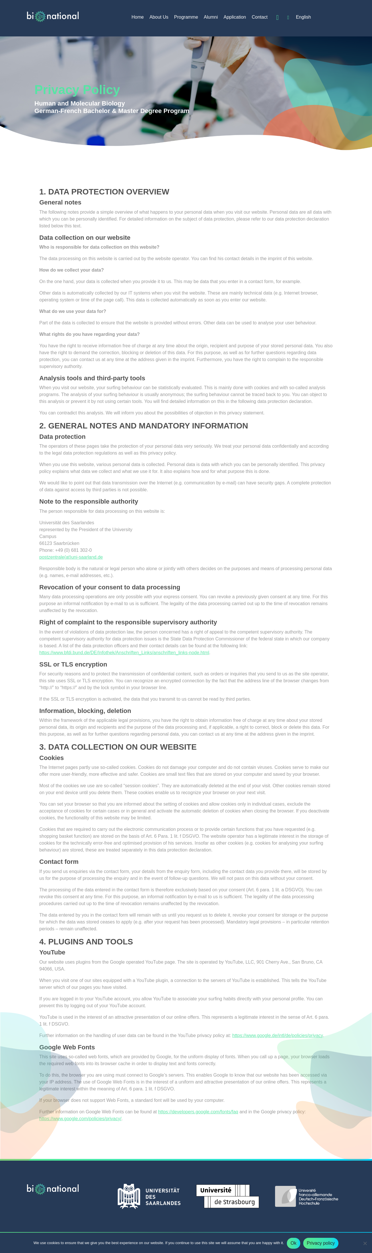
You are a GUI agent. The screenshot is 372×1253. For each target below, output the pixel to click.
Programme (186, 17)
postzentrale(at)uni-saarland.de (71, 557)
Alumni (211, 17)
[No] (365, 1243)
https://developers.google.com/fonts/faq (198, 1111)
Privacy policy (321, 1243)
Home (138, 17)
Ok (293, 1243)
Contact (260, 17)
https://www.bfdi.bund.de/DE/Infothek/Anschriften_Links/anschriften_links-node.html (124, 652)
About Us (158, 17)
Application (234, 17)
